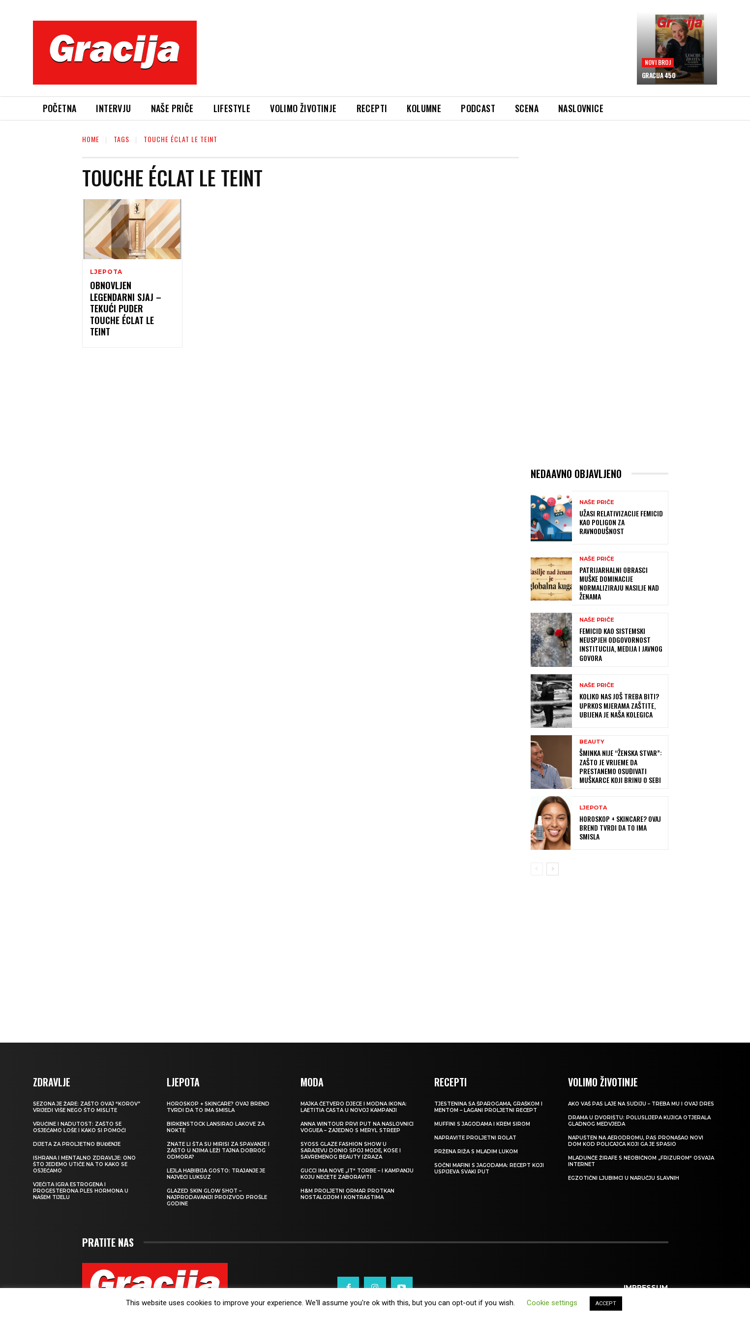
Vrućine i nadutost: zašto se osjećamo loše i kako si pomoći (79, 1127)
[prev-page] (537, 869)
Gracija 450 (659, 75)
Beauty (591, 742)
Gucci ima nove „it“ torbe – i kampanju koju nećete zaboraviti (357, 1174)
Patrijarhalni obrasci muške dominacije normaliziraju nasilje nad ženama (619, 583)
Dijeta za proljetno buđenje (76, 1144)
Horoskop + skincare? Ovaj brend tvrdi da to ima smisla (620, 827)
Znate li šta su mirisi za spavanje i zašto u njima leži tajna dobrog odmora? (218, 1150)
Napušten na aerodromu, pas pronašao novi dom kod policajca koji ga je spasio (635, 1141)
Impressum (646, 1287)
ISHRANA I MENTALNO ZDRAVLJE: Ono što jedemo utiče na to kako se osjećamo (84, 1164)
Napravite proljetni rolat (475, 1138)
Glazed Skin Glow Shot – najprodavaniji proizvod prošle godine (217, 1197)
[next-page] (552, 869)
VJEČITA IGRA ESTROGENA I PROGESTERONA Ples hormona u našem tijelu (80, 1190)
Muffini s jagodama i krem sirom (482, 1124)
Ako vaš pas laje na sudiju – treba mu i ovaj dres (641, 1104)
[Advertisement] (417, 59)
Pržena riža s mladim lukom (476, 1151)
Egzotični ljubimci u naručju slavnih (623, 1178)
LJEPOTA (106, 272)
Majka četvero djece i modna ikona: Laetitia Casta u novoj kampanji (353, 1107)
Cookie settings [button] (552, 1302)
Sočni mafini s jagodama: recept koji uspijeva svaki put (489, 1168)
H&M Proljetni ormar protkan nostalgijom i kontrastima (347, 1194)
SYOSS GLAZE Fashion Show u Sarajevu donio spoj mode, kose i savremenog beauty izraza (350, 1150)
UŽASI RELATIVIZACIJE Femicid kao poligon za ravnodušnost (621, 522)
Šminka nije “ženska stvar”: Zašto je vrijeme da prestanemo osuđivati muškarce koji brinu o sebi (620, 766)
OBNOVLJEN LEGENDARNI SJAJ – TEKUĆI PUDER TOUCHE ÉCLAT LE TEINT (125, 308)
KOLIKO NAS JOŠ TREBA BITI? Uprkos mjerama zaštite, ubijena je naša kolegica (619, 705)
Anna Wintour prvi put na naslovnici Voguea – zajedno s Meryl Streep (357, 1127)
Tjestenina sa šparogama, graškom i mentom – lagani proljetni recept (488, 1107)
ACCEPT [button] (606, 1303)
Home (90, 139)
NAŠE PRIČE (596, 502)
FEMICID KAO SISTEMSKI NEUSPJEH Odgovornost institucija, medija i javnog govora (620, 644)
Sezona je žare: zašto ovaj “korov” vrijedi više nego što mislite (86, 1107)
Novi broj (658, 62)
